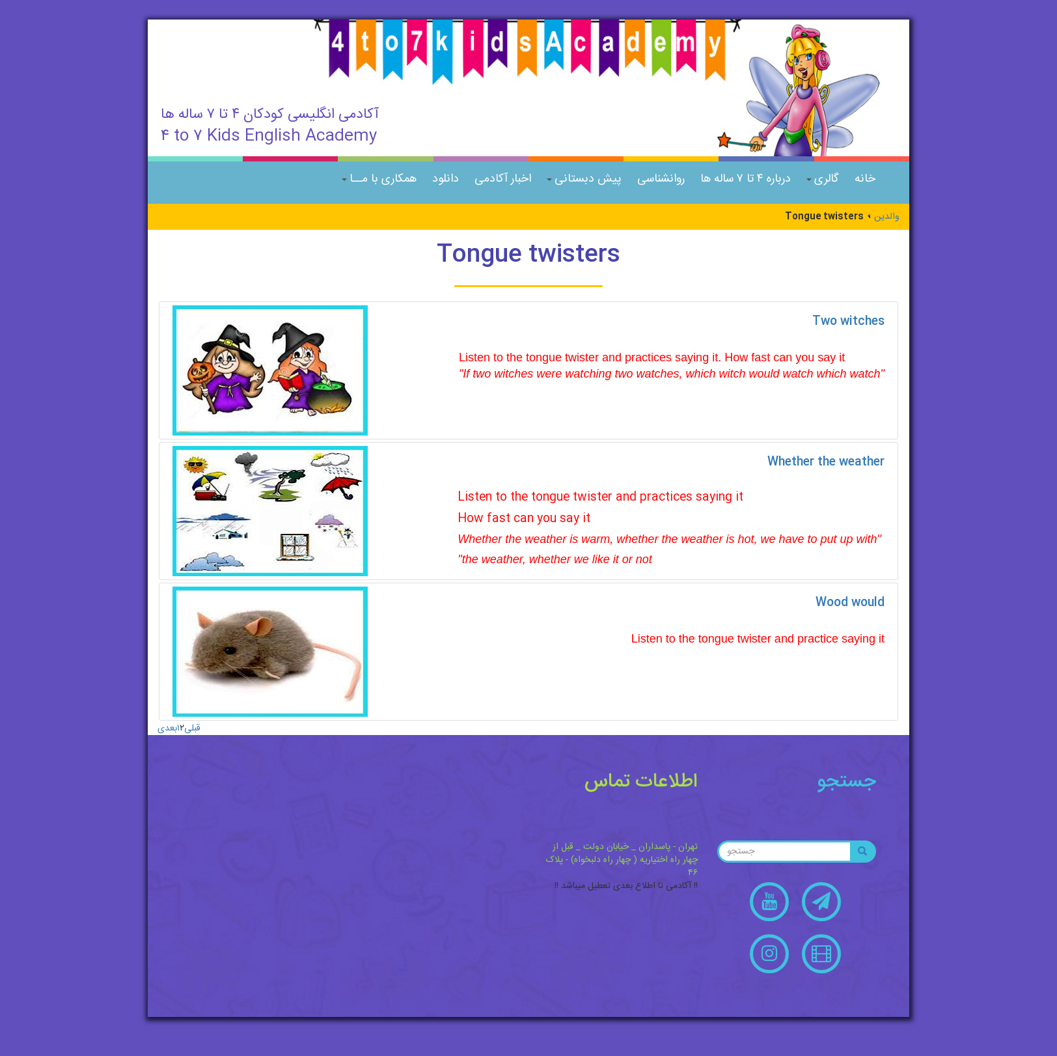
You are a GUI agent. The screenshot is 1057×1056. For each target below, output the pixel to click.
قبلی (192, 728)
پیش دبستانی (584, 179)
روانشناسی (661, 179)
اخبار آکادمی (502, 179)
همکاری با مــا (379, 179)
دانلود (445, 179)
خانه (865, 179)
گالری (822, 179)
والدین (886, 217)
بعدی (167, 728)
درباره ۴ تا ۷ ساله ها (745, 179)
